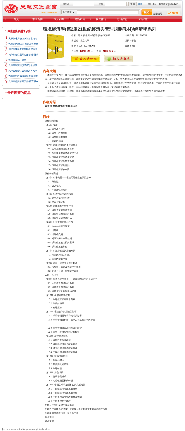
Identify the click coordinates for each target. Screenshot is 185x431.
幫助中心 (152, 4)
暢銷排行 (101, 19)
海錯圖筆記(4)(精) (17, 60)
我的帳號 (163, 4)
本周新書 (37, 19)
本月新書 (58, 19)
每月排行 (143, 19)
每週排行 (122, 19)
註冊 (140, 4)
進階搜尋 (157, 13)
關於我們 (174, 4)
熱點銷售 (80, 19)
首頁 (16, 19)
